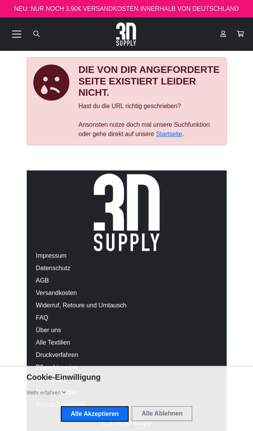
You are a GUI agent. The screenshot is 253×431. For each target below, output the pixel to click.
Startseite (169, 134)
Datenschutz (53, 268)
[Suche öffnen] (36, 34)
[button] (240, 34)
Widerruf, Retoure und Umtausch (81, 305)
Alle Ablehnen (161, 413)
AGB (42, 280)
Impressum (51, 255)
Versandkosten (56, 293)
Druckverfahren (57, 355)
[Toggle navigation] (16, 34)
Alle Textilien (53, 342)
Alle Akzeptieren (95, 413)
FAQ (42, 317)
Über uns (48, 330)
